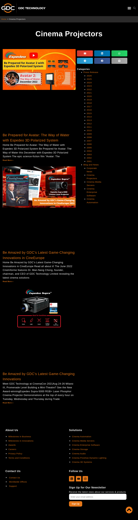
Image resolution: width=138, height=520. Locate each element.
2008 (89, 137)
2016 (89, 109)
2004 (89, 150)
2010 (89, 130)
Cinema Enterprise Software (92, 191)
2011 (89, 126)
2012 (89, 123)
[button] (129, 8)
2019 (89, 99)
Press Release (91, 72)
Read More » (8, 160)
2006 (89, 143)
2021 (89, 93)
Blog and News (91, 164)
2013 (89, 120)
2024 (89, 82)
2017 (89, 106)
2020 (89, 96)
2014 (89, 116)
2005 (89, 147)
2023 (89, 86)
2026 (89, 75)
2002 (89, 157)
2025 (89, 79)
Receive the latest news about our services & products (97, 492)
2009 (89, 133)
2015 (89, 113)
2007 (89, 140)
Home (4, 19)
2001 (89, 160)
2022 (89, 89)
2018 (89, 103)
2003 (89, 154)
